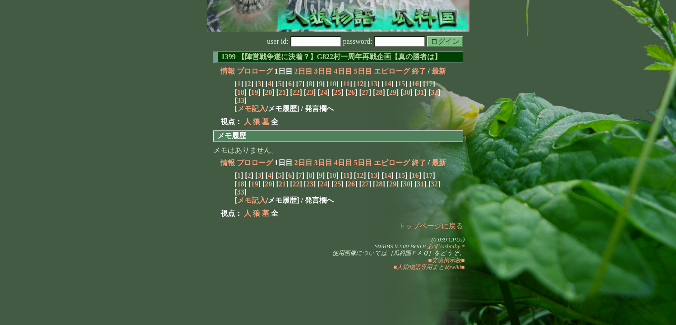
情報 (228, 71)
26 (351, 92)
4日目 (343, 71)
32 (434, 92)
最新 (439, 71)
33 (240, 100)
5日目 (363, 71)
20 (268, 92)
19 (254, 92)
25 (337, 92)
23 (309, 92)
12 (359, 84)
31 (420, 92)
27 (365, 92)
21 (282, 92)
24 (323, 92)
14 (387, 84)
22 (295, 92)
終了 (419, 71)
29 (392, 92)
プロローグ (255, 71)
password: (384, 41)
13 (373, 84)
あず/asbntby (443, 246)
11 (346, 84)
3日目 (323, 71)
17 (428, 84)
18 (240, 92)
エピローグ (392, 71)
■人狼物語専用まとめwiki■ (428, 267)
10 (332, 84)
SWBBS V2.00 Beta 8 (400, 246)
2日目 (303, 71)
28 (378, 92)
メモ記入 (251, 108)
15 (401, 84)
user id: (304, 41)
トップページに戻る (430, 226)
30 (406, 92)
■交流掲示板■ (446, 260)
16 (415, 84)
